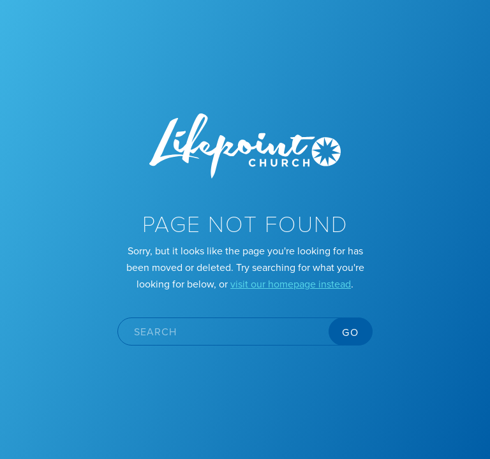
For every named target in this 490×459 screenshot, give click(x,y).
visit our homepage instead (290, 284)
